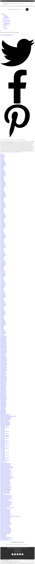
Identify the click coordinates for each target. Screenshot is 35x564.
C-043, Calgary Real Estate (4, 427)
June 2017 (2, 249)
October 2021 (2, 206)
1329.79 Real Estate (3, 373)
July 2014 (1, 277)
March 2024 (2, 180)
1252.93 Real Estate (3, 364)
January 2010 (2, 321)
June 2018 (2, 240)
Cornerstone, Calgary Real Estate (5, 470)
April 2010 (2, 318)
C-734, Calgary (2, 451)
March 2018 (2, 243)
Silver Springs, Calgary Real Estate (5, 522)
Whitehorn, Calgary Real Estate (5, 532)
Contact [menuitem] (5, 28)
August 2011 (2, 306)
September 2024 (3, 175)
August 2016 (2, 256)
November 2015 (3, 263)
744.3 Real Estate (3, 390)
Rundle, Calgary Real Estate (4, 515)
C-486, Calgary (2, 431)
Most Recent (2, 158)
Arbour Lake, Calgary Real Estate (5, 418)
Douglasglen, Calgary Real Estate (5, 478)
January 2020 (2, 223)
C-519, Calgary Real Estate (4, 436)
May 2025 (2, 168)
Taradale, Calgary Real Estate (5, 525)
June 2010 (2, 316)
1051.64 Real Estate (3, 343)
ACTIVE (27, 7)
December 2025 (3, 163)
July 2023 (1, 187)
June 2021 (2, 209)
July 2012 (1, 298)
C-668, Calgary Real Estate (4, 446)
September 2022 (3, 196)
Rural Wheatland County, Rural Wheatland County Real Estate (10, 516)
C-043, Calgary (2, 426)
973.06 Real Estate (3, 407)
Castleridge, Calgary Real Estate (5, 463)
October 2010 (2, 313)
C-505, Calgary (2, 434)
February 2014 (2, 281)
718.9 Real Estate (3, 389)
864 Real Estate (2, 393)
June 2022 (2, 199)
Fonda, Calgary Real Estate (4, 485)
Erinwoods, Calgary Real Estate (5, 482)
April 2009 (2, 329)
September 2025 (3, 165)
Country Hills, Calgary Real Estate (5, 471)
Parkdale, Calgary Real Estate (5, 505)
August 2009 (2, 325)
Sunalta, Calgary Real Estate (4, 524)
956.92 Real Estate (3, 402)
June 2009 (2, 327)
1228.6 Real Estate (3, 361)
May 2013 (2, 289)
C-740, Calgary (2, 453)
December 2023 (3, 183)
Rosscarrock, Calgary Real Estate (5, 514)
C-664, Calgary (2, 443)
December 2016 (3, 254)
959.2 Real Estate (3, 403)
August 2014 (2, 276)
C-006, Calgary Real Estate (4, 425)
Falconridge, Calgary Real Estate (5, 484)
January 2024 (2, 182)
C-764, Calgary (2, 455)
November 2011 (3, 304)
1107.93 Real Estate (3, 350)
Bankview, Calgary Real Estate (5, 419)
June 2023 (2, 188)
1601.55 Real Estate (3, 381)
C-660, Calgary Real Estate (4, 440)
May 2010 (2, 317)
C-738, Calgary (2, 452)
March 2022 (2, 201)
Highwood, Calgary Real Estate (5, 490)
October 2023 (2, 185)
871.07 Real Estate (3, 395)
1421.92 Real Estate (3, 379)
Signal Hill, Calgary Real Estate (5, 521)
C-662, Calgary (2, 441)
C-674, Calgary (2, 450)
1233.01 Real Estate (3, 363)
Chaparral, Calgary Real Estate (5, 465)
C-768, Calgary (2, 458)
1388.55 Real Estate (3, 377)
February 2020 (2, 222)
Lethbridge (2, 494)
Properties (4, 14)
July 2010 (1, 315)
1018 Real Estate (3, 339)
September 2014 (3, 275)
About (3, 26)
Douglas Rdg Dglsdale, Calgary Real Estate (7, 476)
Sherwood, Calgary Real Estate (5, 520)
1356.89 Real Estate (3, 376)
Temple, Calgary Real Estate (4, 526)
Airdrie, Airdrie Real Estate (4, 415)
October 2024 (2, 174)
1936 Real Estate (3, 386)
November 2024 (3, 173)
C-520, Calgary (2, 437)
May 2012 (2, 299)
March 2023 (2, 191)
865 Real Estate (2, 394)
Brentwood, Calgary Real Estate (5, 423)
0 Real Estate (2, 335)
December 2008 (3, 332)
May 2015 (2, 268)
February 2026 (2, 161)
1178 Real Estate (3, 355)
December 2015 (3, 262)
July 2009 (1, 326)
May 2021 (2, 210)
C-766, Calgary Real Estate (4, 457)
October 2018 (2, 236)
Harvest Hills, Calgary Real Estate (5, 488)
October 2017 (2, 246)
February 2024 (2, 181)
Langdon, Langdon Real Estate (5, 493)
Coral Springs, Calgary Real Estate (5, 469)
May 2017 (2, 250)
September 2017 (3, 247)
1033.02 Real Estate (3, 340)
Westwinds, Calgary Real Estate (5, 531)
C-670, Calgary (2, 447)
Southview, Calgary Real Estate (5, 523)
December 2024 (3, 172)
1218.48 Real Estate (3, 359)
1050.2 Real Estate (3, 342)
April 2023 (2, 190)
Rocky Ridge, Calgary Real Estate (5, 513)
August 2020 (2, 218)
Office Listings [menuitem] (6, 18)
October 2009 (2, 323)
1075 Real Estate (3, 344)
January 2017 (2, 253)
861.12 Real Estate (3, 391)
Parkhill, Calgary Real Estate (8, 35)
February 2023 (2, 192)
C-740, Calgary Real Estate (4, 454)
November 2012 (3, 294)
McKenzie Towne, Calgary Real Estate (6, 498)
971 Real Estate (2, 406)
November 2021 (3, 205)
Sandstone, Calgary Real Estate (5, 519)
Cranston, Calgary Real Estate (5, 473)
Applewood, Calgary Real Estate (5, 417)
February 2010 (2, 320)
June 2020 (2, 220)
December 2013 (3, 283)
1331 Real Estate (3, 374)
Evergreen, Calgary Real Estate (5, 483)
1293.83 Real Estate (3, 370)
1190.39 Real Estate (3, 357)
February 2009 (2, 330)
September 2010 (3, 314)
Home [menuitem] (3, 13)
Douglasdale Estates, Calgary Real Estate (6, 477)
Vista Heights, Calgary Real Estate (5, 529)
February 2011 (2, 310)
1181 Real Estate (3, 356)
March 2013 (2, 291)
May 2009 (2, 328)
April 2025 (2, 169)
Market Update (4, 24)
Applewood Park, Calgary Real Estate (6, 416)
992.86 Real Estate (3, 413)
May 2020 (2, 221)
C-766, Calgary (2, 456)
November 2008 (3, 333)
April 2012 (2, 300)
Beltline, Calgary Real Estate (4, 421)
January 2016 (2, 261)
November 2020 (3, 215)
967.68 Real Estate (3, 404)
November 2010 (3, 312)
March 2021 (2, 212)
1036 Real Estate (3, 341)
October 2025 (2, 164)
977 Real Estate (2, 408)
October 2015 (2, 264)
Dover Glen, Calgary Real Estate (5, 479)
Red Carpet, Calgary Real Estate (5, 510)
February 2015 (2, 271)
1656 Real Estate (3, 382)
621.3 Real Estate (3, 388)
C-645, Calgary (2, 438)
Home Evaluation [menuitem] (7, 23)
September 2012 (3, 296)
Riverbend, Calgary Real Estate (5, 512)
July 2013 (1, 287)
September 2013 (3, 286)
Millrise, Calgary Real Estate (4, 499)
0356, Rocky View (3, 336)
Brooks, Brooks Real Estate (4, 424)
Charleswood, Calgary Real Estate (5, 466)
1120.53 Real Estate (3, 351)
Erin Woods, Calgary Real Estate (5, 481)
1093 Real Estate (3, 348)
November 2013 (3, 284)
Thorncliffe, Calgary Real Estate (5, 527)
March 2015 (2, 270)
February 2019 (2, 233)
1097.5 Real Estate (3, 349)
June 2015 (2, 267)
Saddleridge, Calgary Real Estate (5, 517)
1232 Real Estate (3, 362)
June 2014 (2, 278)
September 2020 (3, 217)
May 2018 (2, 241)
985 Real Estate (2, 409)
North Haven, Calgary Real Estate (5, 503)
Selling (3, 21)
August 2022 (2, 197)
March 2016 (2, 259)
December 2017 (3, 245)
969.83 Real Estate (3, 405)
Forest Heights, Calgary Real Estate (6, 486)
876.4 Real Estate (3, 396)
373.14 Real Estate (3, 387)
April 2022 (2, 200)
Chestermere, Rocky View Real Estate (6, 467)
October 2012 (2, 295)
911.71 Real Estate (3, 398)
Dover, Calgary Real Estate (4, 480)
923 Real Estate (2, 400)
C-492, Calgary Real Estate (4, 433)
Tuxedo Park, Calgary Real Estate (5, 528)
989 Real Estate (2, 412)
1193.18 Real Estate (3, 358)
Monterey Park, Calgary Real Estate (6, 501)
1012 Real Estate (3, 338)
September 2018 (3, 237)
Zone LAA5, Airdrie (3, 535)
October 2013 (2, 285)
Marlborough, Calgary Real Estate (5, 496)
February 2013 (2, 292)
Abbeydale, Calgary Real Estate (5, 414)
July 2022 (1, 198)
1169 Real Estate (3, 353)
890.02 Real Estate (3, 397)
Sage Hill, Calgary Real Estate (5, 518)
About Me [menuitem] (5, 27)
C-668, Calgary (2, 445)
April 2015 (2, 269)
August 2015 (2, 265)
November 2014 (3, 273)
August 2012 (2, 297)
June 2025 (2, 167)
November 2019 (3, 225)
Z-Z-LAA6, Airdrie (3, 534)
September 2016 (3, 255)
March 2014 (2, 280)
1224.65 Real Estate (3, 360)
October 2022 (2, 195)
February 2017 (2, 252)
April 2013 (2, 290)
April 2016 (2, 258)
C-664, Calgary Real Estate (4, 444)
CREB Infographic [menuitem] (7, 25)
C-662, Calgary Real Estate (4, 442)
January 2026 (2, 162)
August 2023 (2, 186)
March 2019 (2, 232)
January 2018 (2, 244)
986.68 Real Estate (3, 410)
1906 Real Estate (3, 385)
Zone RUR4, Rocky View (4, 538)
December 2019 (3, 224)
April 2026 (2, 159)
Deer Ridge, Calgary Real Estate (5, 474)
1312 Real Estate (3, 372)
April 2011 (2, 308)
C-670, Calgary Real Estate (4, 448)
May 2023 (2, 189)
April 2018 (2, 242)
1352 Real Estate (3, 375)
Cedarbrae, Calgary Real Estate (5, 464)
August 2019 (2, 228)
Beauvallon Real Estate (4, 420)
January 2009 (2, 331)
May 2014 (2, 279)
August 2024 (2, 176)
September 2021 (3, 207)
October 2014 (2, 274)
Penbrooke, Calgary (3, 508)
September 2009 (3, 324)
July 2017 (1, 248)
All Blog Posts (2, 154)
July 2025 (1, 166)
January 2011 (2, 311)
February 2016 (2, 260)
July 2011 (1, 307)
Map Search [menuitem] (6, 16)
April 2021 (2, 211)
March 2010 (2, 319)
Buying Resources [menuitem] (7, 19)
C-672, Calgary (2, 449)
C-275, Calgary (2, 429)
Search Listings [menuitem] (6, 17)
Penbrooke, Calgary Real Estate (5, 509)
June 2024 (2, 178)
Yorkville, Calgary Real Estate (5, 533)
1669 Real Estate (3, 383)
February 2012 (2, 301)
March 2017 (2, 251)
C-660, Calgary (2, 439)
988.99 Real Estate (3, 411)
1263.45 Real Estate (3, 366)
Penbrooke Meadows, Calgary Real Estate (7, 507)
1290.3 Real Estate (3, 369)
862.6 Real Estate (3, 392)
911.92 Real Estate (3, 399)
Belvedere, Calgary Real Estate (5, 422)
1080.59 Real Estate (3, 346)
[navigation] (17, 21)
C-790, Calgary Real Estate (4, 460)
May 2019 (2, 230)
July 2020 (1, 219)
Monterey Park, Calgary (4, 500)
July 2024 (1, 177)
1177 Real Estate (3, 354)
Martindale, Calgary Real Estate (5, 497)
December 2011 (3, 303)
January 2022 (2, 203)
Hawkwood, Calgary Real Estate (5, 489)
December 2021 (3, 204)
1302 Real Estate (3, 371)
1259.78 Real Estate (3, 365)
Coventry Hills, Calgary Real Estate (5, 472)
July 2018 (1, 239)
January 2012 (2, 302)
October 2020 (2, 216)
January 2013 (2, 293)
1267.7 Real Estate (3, 367)
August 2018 (2, 238)
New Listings (2, 155)
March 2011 (2, 309)
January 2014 (2, 282)
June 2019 (2, 229)
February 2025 (2, 171)
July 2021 (1, 208)
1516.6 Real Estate (3, 380)
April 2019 (2, 231)
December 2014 (3, 272)
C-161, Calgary (2, 428)
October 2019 (2, 226)
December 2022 (3, 193)
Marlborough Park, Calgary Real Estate (6, 495)
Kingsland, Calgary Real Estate (5, 492)
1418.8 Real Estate (3, 378)
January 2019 (2, 234)
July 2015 (1, 266)
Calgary (1, 461)
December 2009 (3, 322)
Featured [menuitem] (5, 15)
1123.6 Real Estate (3, 352)
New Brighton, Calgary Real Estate (5, 502)
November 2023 (3, 184)
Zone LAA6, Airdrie (3, 536)
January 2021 (2, 214)
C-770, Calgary (2, 459)
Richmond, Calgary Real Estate (5, 511)
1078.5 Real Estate (3, 345)
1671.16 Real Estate (3, 384)
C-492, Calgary (2, 432)
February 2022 (2, 202)
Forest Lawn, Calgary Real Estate (5, 487)
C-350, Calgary (2, 430)
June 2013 (2, 288)
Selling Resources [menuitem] (7, 22)
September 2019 (3, 227)
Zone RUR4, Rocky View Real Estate (6, 539)
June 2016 (2, 257)
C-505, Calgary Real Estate (4, 435)
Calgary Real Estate (3, 462)
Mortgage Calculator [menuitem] (7, 20)
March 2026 (2, 160)
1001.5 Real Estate (3, 337)
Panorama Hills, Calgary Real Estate (6, 504)
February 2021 (2, 213)
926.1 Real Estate (3, 401)
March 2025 (2, 170)
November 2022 (3, 194)
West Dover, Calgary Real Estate (5, 530)
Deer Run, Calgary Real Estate (5, 475)
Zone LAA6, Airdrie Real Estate (5, 537)
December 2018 (3, 235)
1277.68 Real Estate (3, 368)
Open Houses (2, 156)
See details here (22, 139)
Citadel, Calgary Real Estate (4, 468)
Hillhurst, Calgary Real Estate (5, 491)
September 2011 (3, 305)
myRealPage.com (7, 559)
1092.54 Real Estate (3, 347)
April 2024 (2, 179)
